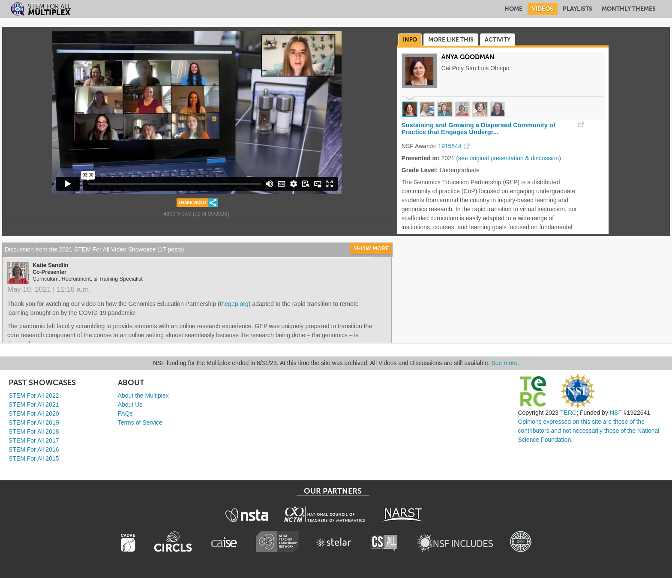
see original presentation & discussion (508, 158)
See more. (505, 362)
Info (410, 39)
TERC (568, 412)
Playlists (577, 8)
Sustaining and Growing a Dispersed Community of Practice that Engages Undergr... (478, 128)
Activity (497, 39)
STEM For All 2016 (34, 449)
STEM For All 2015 (34, 458)
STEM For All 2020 (34, 413)
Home (513, 8)
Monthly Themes (629, 8)
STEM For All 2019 (34, 422)
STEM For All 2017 (34, 440)
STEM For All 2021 (34, 404)
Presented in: (421, 158)
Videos (542, 8)
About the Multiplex (143, 395)
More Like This (451, 39)
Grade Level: (420, 170)
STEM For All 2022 (34, 395)
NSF (616, 412)
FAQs (125, 413)
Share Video (192, 202)
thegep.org (234, 303)
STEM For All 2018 (34, 431)
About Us (130, 404)
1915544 (450, 146)
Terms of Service (140, 422)
